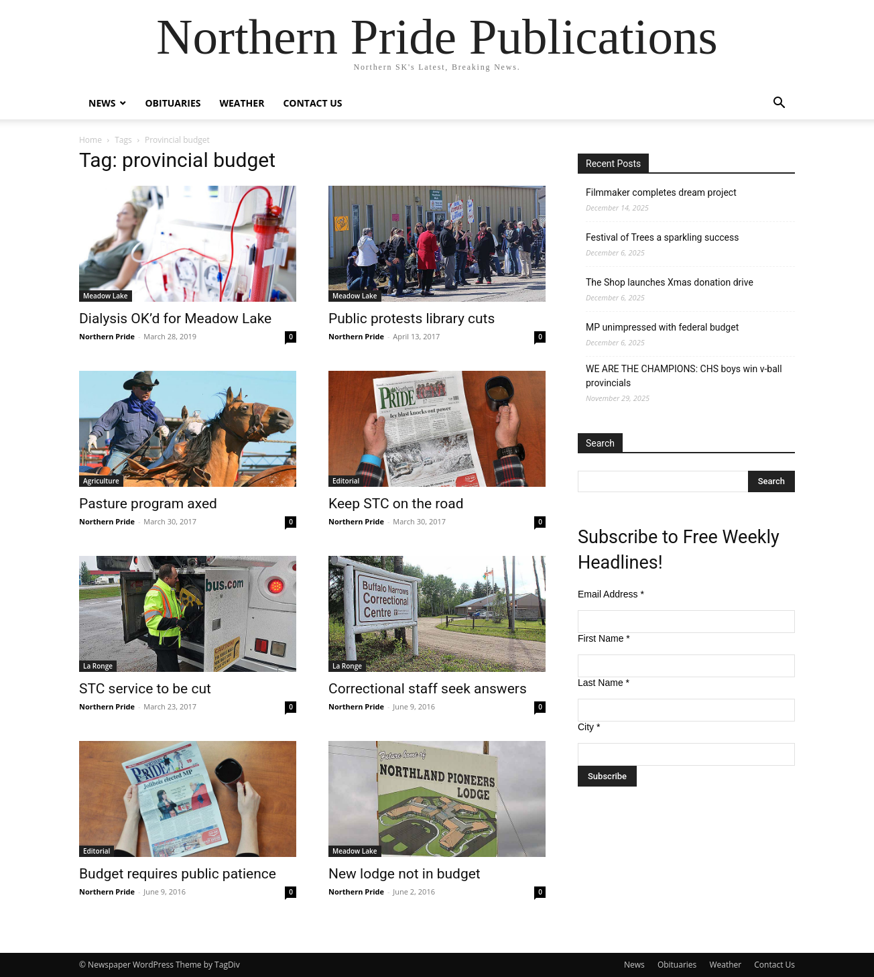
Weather (241, 103)
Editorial (345, 480)
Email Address (611, 594)
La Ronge (98, 666)
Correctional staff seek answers (427, 689)
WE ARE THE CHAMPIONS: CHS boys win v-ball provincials (684, 375)
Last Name (603, 682)
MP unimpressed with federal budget (662, 327)
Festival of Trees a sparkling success (662, 237)
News (101, 103)
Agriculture (101, 480)
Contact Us (312, 103)
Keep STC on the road (396, 504)
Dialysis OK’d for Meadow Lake (175, 318)
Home (90, 140)
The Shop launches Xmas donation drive (669, 282)
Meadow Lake (105, 295)
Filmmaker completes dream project (661, 192)
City (589, 727)
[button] (779, 104)
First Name (604, 638)
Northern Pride (107, 336)
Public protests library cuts (411, 318)
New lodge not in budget (404, 874)
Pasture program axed (148, 504)
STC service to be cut (145, 689)
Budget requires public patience (177, 874)
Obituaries (172, 103)
